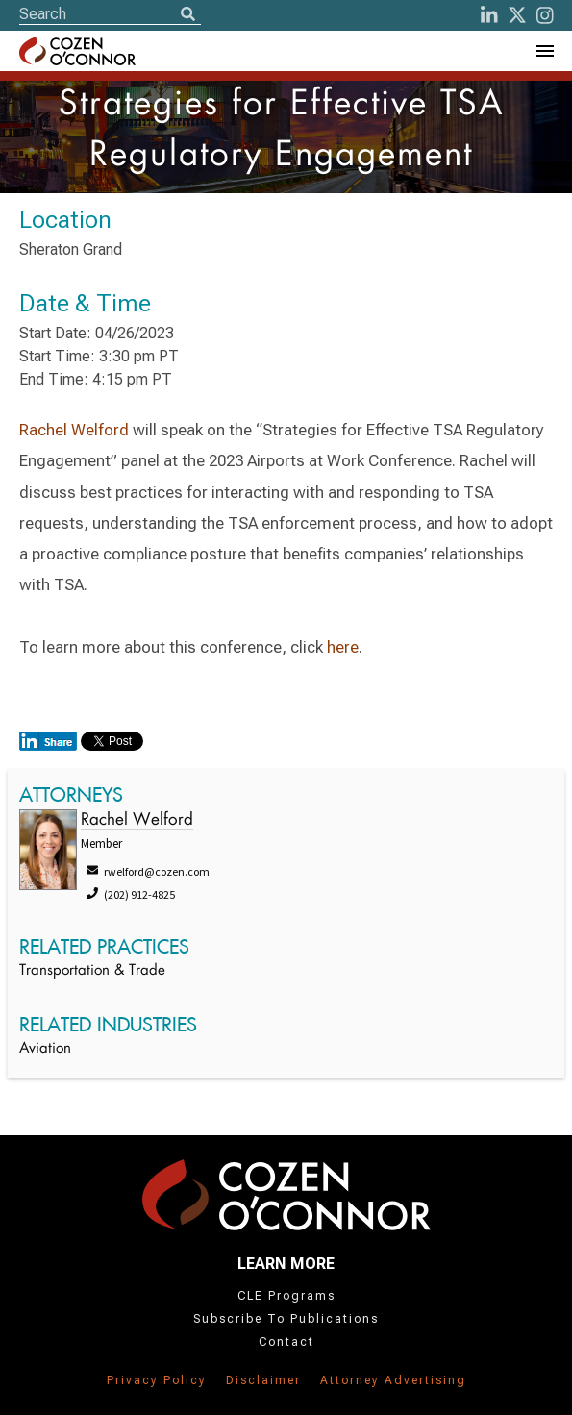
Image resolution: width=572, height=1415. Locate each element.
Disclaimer (263, 1380)
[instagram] (545, 15)
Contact (286, 1342)
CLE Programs (286, 1296)
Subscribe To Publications (286, 1319)
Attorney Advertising (393, 1380)
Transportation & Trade (92, 971)
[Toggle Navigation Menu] (544, 51)
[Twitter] (517, 15)
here (343, 647)
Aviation (45, 1049)
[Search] (187, 15)
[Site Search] (110, 14)
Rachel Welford (74, 429)
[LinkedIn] (489, 15)
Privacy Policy (157, 1380)
